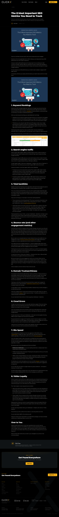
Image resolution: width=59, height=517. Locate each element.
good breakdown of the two (30, 203)
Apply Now (53, 2)
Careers (3, 486)
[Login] (46, 2)
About (36, 2)
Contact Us (3, 484)
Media (3, 489)
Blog (12, 7)
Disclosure (56, 513)
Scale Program (47, 483)
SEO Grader (47, 484)
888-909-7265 (17, 500)
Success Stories (47, 489)
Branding (17, 490)
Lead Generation (18, 492)
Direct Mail (17, 493)
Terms (53, 513)
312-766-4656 (26, 500)
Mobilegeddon (15, 334)
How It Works (24, 2)
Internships (3, 487)
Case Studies (30, 2)
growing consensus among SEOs (27, 239)
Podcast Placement (19, 487)
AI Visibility (17, 486)
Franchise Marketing (5, 492)
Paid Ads (17, 484)
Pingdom (38, 361)
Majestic (21, 293)
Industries (3, 490)
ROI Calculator (47, 486)
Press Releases (18, 489)
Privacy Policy (49, 513)
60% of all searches (38, 335)
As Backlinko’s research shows (32, 283)
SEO (16, 483)
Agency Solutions (33, 483)
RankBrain (29, 111)
